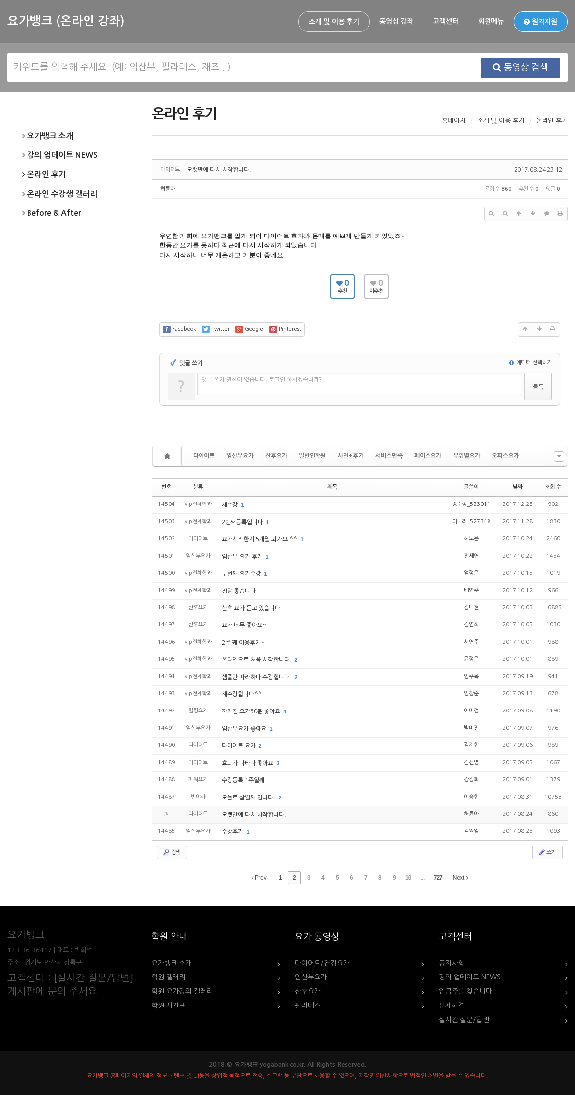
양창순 (471, 693)
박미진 (471, 728)
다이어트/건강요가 (322, 963)
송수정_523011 (471, 504)
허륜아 (167, 189)
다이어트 (204, 456)
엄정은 (471, 573)
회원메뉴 (491, 21)
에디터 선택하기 (530, 362)
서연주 (471, 642)
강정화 (471, 779)
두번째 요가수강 (242, 574)
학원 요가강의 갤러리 (182, 991)
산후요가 (276, 456)
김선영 (471, 762)
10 (408, 877)
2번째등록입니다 (243, 522)
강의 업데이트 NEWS (60, 155)
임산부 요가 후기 (243, 557)
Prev (259, 877)
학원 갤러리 (168, 977)
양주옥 (471, 676)
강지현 (471, 745)
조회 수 (553, 487)
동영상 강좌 (396, 21)
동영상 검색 (520, 67)
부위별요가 (466, 456)
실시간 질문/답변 (464, 1019)
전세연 (471, 556)
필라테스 (307, 1005)
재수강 (230, 505)
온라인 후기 (44, 174)
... (422, 877)
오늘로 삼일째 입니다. (249, 797)
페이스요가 (427, 456)
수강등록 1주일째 (243, 780)
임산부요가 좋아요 (245, 729)
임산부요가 (240, 456)
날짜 (517, 487)
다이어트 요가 (239, 746)
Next (460, 877)
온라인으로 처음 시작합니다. (257, 660)
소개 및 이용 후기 (334, 21)
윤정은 (471, 659)
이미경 (471, 710)
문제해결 (451, 1005)
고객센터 (446, 21)
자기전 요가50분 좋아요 (252, 711)
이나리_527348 (471, 521)
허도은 (471, 538)
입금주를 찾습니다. (466, 991)
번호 (166, 487)
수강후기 (233, 832)
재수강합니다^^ (242, 694)
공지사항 (451, 963)
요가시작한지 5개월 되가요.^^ (260, 539)
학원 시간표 (168, 1005)
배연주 (471, 590)
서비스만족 (388, 456)
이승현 (471, 796)
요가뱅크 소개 (47, 136)
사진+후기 (351, 456)
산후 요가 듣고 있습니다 (251, 608)
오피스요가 (505, 456)
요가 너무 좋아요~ (244, 625)
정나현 (471, 607)
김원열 (471, 831)
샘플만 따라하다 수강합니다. (257, 677)
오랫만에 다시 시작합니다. (219, 170)
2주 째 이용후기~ (243, 643)
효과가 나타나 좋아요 (248, 763)
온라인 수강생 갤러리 (59, 194)
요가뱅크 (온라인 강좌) (65, 21)
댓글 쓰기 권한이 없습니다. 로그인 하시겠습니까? (261, 380)
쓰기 (546, 852)
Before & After (51, 213)
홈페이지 (453, 121)
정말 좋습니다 (239, 591)
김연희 (471, 624)
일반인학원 (312, 456)
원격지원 (540, 21)
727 (438, 877)
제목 (332, 487)
